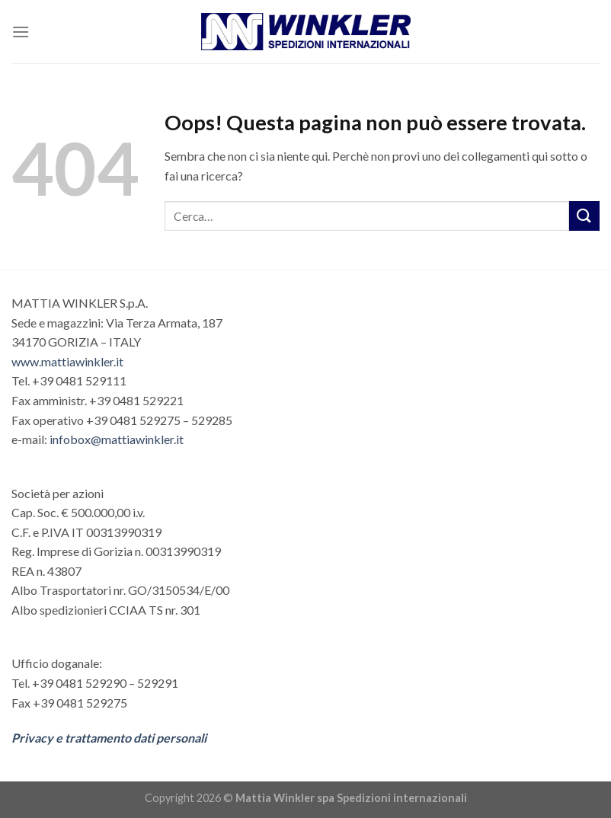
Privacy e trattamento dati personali (108, 737)
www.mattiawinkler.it (67, 361)
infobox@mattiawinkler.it (117, 439)
